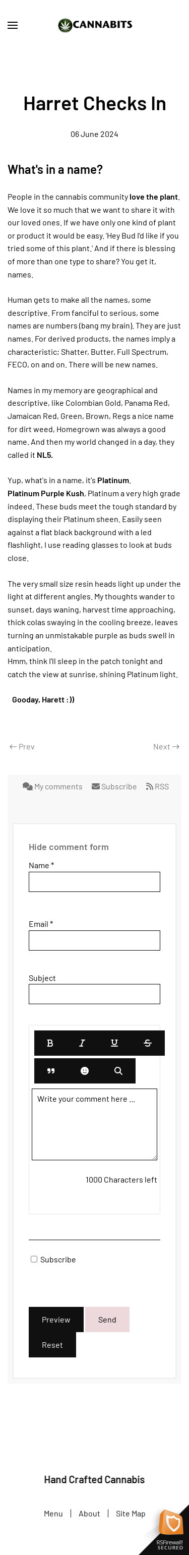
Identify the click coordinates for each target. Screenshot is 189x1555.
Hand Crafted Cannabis (93, 1479)
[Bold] (50, 1043)
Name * (41, 865)
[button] (13, 25)
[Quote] (51, 1070)
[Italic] (82, 1043)
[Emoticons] (85, 1070)
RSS (157, 786)
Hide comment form (69, 846)
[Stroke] (148, 1043)
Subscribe (115, 786)
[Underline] (114, 1043)
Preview (56, 1319)
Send (107, 1319)
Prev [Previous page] (22, 746)
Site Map (131, 1514)
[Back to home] (95, 25)
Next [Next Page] (166, 746)
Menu (53, 1514)
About (89, 1514)
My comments (53, 786)
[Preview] (118, 1070)
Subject (42, 977)
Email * (41, 923)
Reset (52, 1344)
